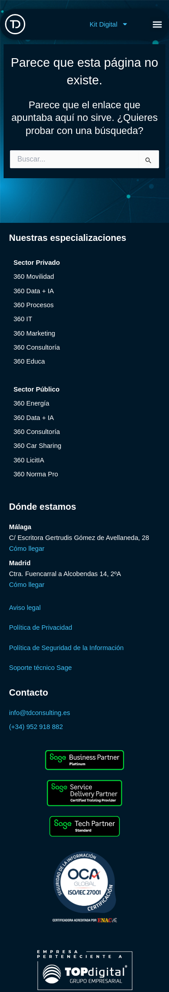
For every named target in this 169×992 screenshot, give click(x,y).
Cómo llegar (27, 548)
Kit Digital (109, 24)
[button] (157, 24)
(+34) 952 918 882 (36, 726)
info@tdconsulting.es (39, 712)
